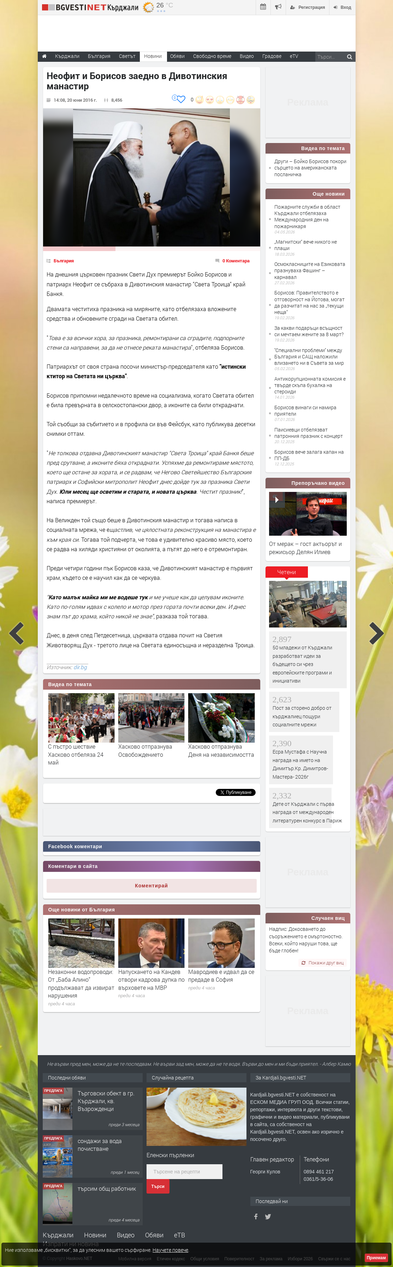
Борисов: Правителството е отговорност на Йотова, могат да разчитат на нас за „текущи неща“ (309, 302)
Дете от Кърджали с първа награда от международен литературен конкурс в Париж (307, 812)
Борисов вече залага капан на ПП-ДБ (309, 455)
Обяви (154, 1235)
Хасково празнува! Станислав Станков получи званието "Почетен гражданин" (76, 758)
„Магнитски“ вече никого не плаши (305, 244)
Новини (153, 56)
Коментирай (151, 885)
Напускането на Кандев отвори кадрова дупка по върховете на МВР (221, 979)
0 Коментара (236, 260)
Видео (126, 1235)
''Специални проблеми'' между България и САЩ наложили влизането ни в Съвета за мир (309, 356)
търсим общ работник (107, 1188)
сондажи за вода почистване (100, 1144)
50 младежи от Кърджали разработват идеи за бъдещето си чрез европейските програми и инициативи (302, 664)
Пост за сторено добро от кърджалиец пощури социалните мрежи (302, 716)
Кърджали (58, 1235)
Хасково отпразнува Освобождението (215, 750)
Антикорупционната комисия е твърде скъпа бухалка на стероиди (310, 385)
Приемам (376, 1257)
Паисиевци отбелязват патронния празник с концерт (308, 432)
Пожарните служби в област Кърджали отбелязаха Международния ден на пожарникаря (307, 216)
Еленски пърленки (170, 1155)
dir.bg (80, 667)
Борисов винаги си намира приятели (305, 410)
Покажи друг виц (323, 962)
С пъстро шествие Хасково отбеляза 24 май (146, 754)
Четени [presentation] (286, 572)
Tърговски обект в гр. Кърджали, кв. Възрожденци (106, 1101)
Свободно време (212, 56)
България (64, 260)
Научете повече (170, 1250)
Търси (158, 1186)
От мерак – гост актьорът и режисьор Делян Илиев (305, 547)
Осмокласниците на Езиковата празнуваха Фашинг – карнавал (309, 270)
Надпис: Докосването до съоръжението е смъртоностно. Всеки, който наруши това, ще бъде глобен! (306, 940)
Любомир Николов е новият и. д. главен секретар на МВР (75, 979)
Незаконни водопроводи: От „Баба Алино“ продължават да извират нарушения (151, 983)
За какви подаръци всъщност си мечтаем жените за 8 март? (309, 331)
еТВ (179, 1235)
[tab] (287, 574)
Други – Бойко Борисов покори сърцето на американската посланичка (310, 167)
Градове (271, 56)
